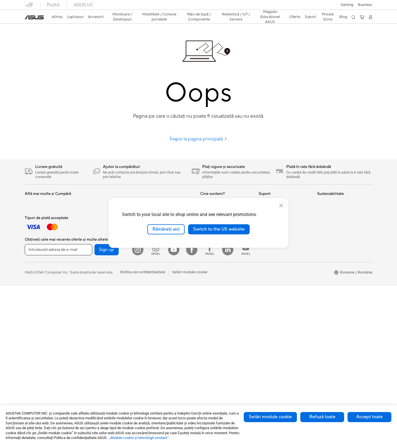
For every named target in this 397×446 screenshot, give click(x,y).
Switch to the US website (219, 229)
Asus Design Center (216, 303)
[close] (281, 205)
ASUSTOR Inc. (212, 261)
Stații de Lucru (95, 278)
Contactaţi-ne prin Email (279, 261)
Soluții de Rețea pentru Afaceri (166, 308)
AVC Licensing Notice (218, 337)
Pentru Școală (36, 236)
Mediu (322, 202)
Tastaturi (32, 262)
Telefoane (91, 304)
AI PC (205, 295)
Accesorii (90, 312)
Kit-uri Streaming (39, 287)
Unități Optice (152, 261)
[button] (346, 5)
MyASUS (266, 295)
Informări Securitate (275, 278)
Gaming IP (91, 210)
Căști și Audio (36, 278)
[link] (34, 17)
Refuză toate (322, 417)
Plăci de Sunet (152, 253)
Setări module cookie (270, 417)
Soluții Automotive (215, 320)
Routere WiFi (152, 287)
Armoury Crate (212, 354)
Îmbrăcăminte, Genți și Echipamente (43, 297)
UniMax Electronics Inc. (219, 278)
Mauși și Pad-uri (38, 270)
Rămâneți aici (166, 229)
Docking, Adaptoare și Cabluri (50, 308)
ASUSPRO (209, 312)
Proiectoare (93, 236)
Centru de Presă (213, 253)
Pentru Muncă (36, 219)
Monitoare (91, 228)
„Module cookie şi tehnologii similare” (139, 438)
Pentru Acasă (36, 211)
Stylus (88, 202)
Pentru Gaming (37, 244)
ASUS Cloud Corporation (221, 269)
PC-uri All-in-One (97, 244)
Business (365, 5)
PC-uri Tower (94, 253)
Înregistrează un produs (278, 253)
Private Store (328, 17)
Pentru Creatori (38, 228)
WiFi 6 (146, 278)
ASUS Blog (209, 329)
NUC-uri (90, 261)
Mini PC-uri (92, 270)
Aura (204, 362)
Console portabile (98, 295)
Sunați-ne (266, 269)
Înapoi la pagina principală (198, 139)
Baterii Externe (37, 317)
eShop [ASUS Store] (57, 17)
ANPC (264, 303)
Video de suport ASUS (277, 286)
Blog (343, 17)
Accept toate (369, 417)
